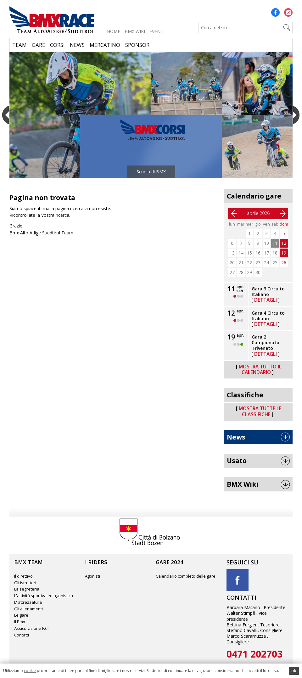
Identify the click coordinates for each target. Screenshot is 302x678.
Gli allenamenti (28, 609)
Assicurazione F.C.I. (32, 628)
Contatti (21, 635)
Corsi (57, 44)
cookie (30, 670)
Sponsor (137, 44)
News (77, 44)
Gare (38, 44)
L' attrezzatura (28, 602)
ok (293, 671)
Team (19, 44)
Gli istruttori (25, 583)
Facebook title (237, 580)
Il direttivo (23, 576)
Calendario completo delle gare (185, 576)
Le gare (21, 615)
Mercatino (105, 44)
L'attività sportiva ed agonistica (43, 595)
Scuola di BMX (151, 172)
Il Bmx (19, 622)
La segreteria (26, 589)
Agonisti (92, 576)
